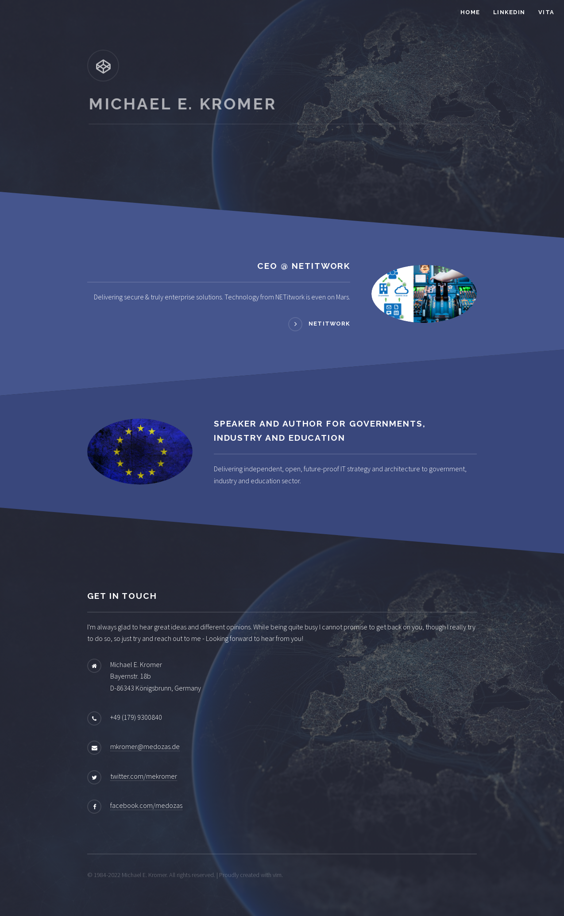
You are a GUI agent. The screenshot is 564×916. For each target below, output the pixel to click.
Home (470, 12)
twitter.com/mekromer (143, 776)
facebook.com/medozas (146, 805)
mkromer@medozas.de (145, 746)
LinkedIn (509, 12)
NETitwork (330, 323)
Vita (546, 12)
